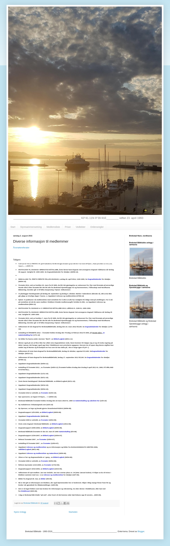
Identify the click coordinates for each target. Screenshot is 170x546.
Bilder (43, 479)
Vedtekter (80, 227)
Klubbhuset (25, 491)
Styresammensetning (31, 227)
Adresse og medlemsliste (36, 447)
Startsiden (73, 512)
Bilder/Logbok (59, 339)
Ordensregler (97, 227)
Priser (68, 227)
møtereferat (53, 453)
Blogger (141, 531)
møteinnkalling (64, 431)
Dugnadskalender (95, 279)
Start (12, 227)
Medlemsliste (53, 227)
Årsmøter (44, 393)
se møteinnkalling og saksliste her (86, 401)
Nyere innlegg (20, 512)
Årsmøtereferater (21, 247)
